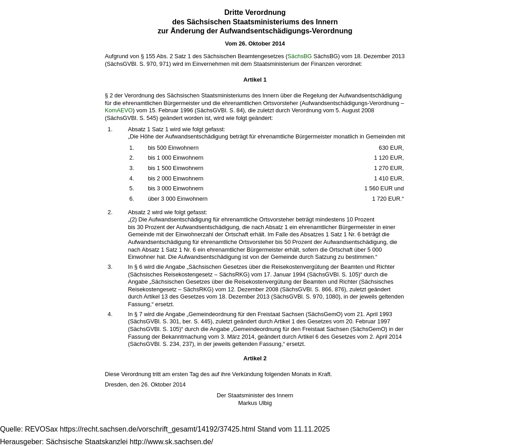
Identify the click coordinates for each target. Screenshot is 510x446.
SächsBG (299, 56)
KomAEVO (119, 110)
